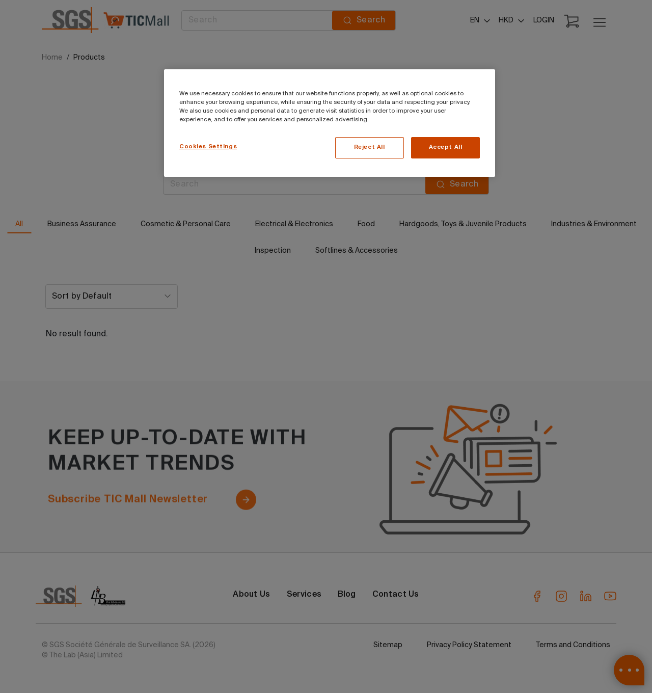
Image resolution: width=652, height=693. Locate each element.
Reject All (369, 147)
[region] (329, 123)
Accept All (446, 147)
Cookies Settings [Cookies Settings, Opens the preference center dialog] (208, 147)
